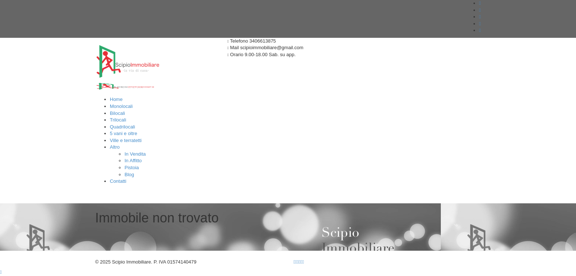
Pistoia (132, 167)
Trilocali (118, 120)
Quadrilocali (122, 127)
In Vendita (135, 154)
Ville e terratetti (125, 140)
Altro (115, 147)
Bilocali (117, 113)
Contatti (118, 181)
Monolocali (121, 106)
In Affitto (133, 160)
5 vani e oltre (123, 133)
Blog (129, 174)
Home (116, 99)
